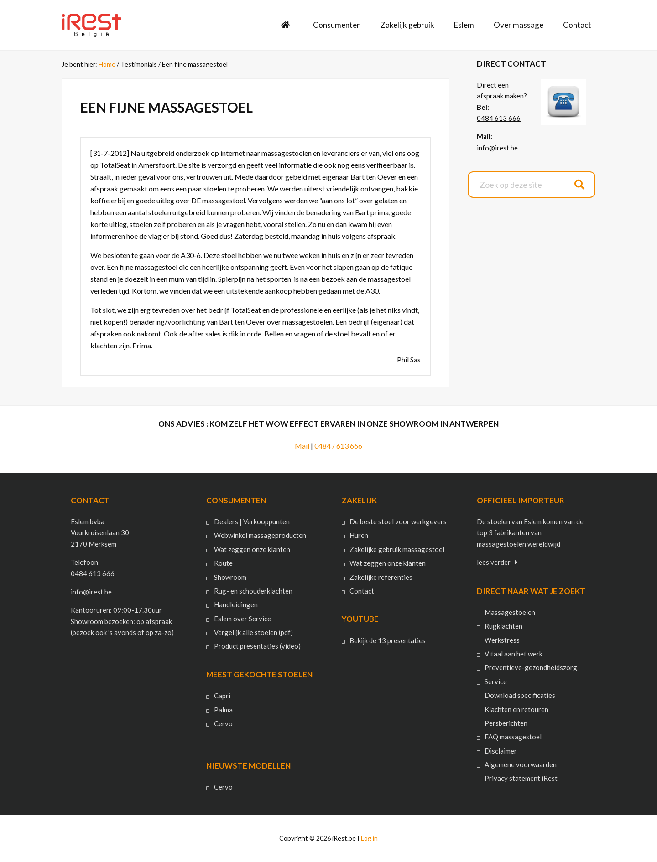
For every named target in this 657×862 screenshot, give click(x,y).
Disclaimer (501, 751)
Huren (358, 535)
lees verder (494, 562)
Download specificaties (520, 695)
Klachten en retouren (516, 709)
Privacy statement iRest (521, 778)
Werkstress (502, 640)
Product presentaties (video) (257, 646)
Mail (302, 445)
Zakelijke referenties (380, 577)
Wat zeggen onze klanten (252, 549)
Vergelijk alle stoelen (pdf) (253, 632)
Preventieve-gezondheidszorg (531, 667)
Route (223, 563)
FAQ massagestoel (513, 737)
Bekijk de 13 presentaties (387, 640)
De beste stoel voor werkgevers (398, 521)
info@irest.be (497, 148)
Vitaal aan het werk (513, 654)
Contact (361, 591)
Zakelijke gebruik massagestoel (396, 549)
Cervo (223, 723)
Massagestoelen (510, 612)
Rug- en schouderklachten (253, 591)
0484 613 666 (499, 118)
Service (496, 681)
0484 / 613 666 (338, 445)
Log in (369, 838)
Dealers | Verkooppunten (252, 521)
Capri (222, 696)
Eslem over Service (242, 618)
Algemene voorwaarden (521, 764)
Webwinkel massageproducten (260, 535)
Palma (223, 710)
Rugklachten (503, 626)
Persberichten (506, 723)
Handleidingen (236, 604)
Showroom (230, 577)
